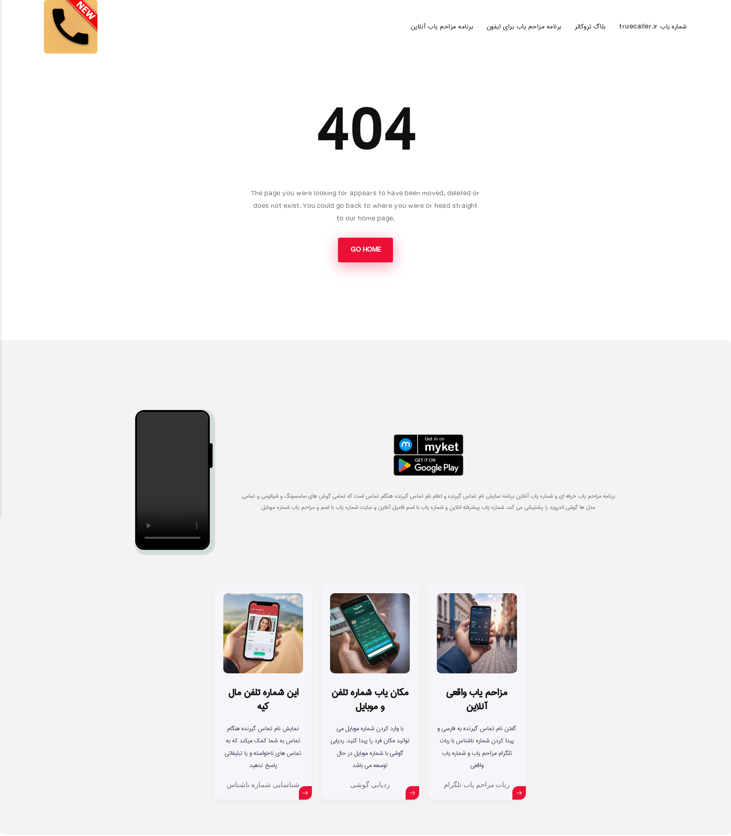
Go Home (365, 250)
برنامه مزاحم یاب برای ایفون (524, 27)
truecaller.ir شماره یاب (653, 27)
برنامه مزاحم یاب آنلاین (442, 27)
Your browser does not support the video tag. (172, 481)
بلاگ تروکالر (590, 27)
